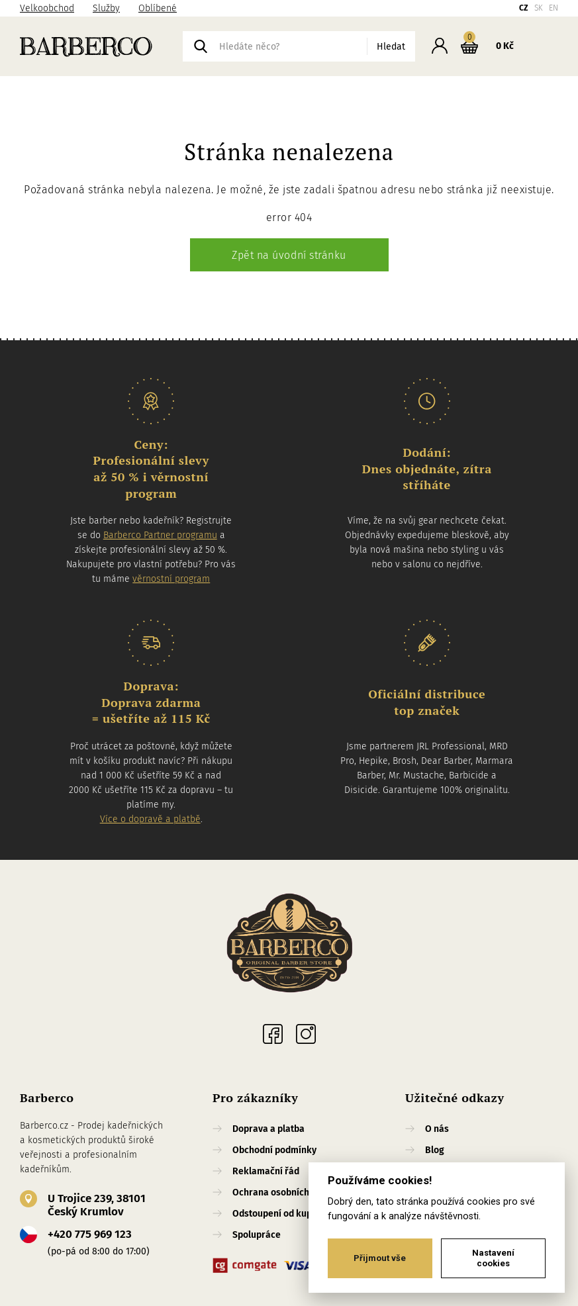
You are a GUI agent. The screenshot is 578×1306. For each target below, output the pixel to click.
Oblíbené (157, 8)
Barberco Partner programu (160, 535)
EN (553, 8)
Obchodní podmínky (274, 1150)
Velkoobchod (47, 8)
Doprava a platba (268, 1129)
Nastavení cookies (493, 1258)
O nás (437, 1129)
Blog (434, 1150)
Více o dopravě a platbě (150, 819)
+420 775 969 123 (90, 1234)
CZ (523, 8)
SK (538, 8)
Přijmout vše (380, 1258)
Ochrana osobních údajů (283, 1192)
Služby (106, 8)
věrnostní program (171, 578)
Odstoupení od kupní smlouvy (294, 1213)
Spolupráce (256, 1234)
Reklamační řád (265, 1171)
